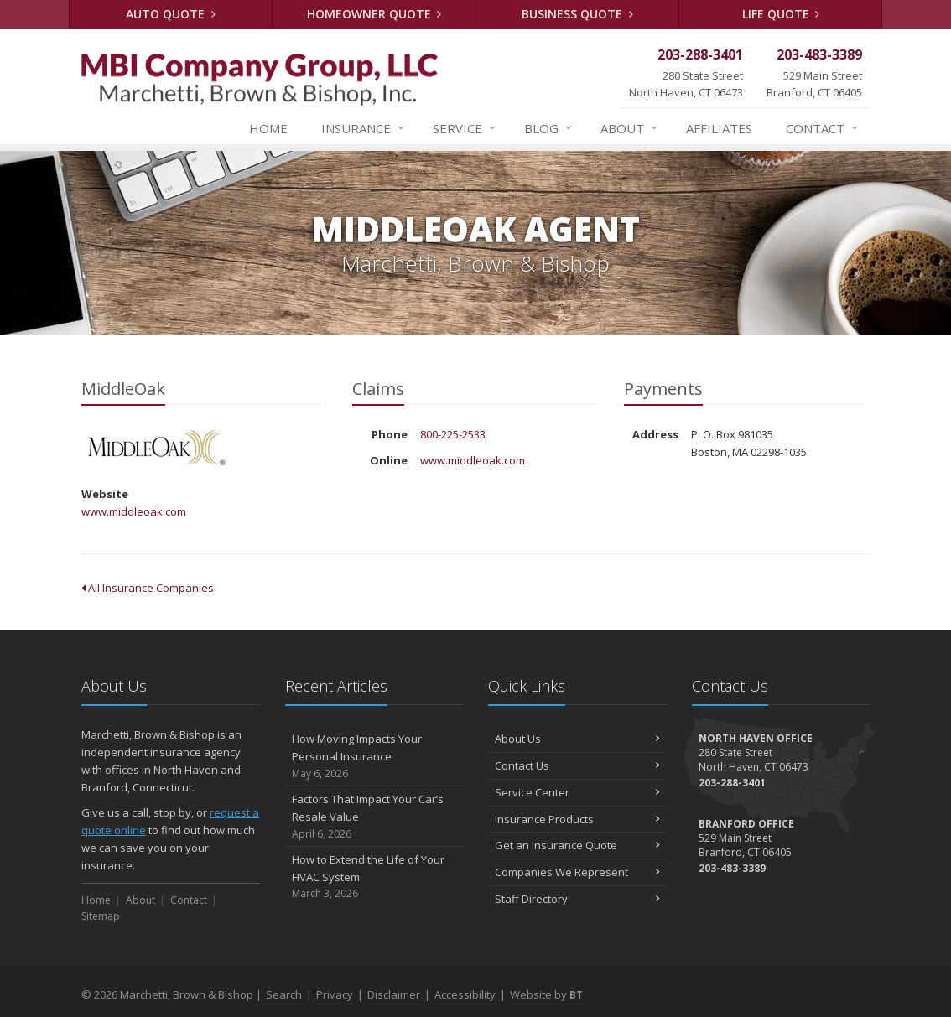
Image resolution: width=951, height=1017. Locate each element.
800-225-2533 (453, 434)
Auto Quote (171, 14)
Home (268, 128)
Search (284, 994)
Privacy (334, 994)
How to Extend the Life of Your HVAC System (374, 877)
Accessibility (465, 994)
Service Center (577, 792)
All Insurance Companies (147, 587)
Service (465, 128)
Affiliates (719, 128)
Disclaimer (393, 994)
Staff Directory (577, 898)
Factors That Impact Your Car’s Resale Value (374, 816)
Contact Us (577, 765)
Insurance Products (577, 819)
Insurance (363, 128)
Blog (549, 128)
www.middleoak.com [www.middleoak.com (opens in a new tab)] (133, 511)
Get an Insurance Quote (577, 845)
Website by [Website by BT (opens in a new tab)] (546, 994)
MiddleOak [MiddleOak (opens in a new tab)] (156, 449)
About (629, 128)
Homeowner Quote (374, 14)
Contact (823, 128)
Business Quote (577, 14)
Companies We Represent (577, 871)
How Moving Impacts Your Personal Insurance (374, 756)
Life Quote (781, 14)
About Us (577, 738)
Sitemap (100, 916)
